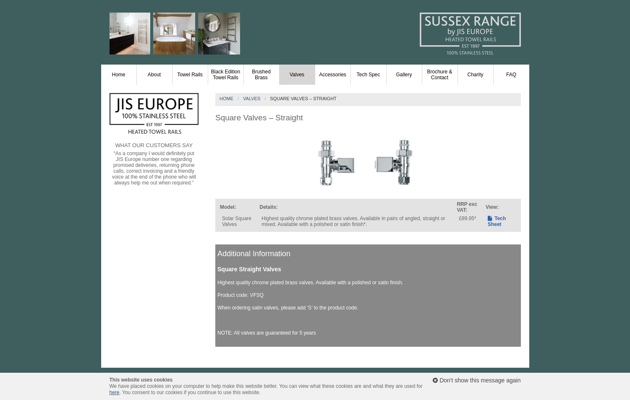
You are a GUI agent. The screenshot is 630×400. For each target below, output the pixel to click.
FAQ (511, 75)
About (154, 75)
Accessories (332, 75)
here (115, 392)
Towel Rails (190, 75)
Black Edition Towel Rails (225, 75)
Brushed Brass (261, 75)
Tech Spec (368, 75)
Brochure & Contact (439, 75)
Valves (297, 75)
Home (118, 75)
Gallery (404, 75)
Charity (475, 75)
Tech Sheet (497, 221)
